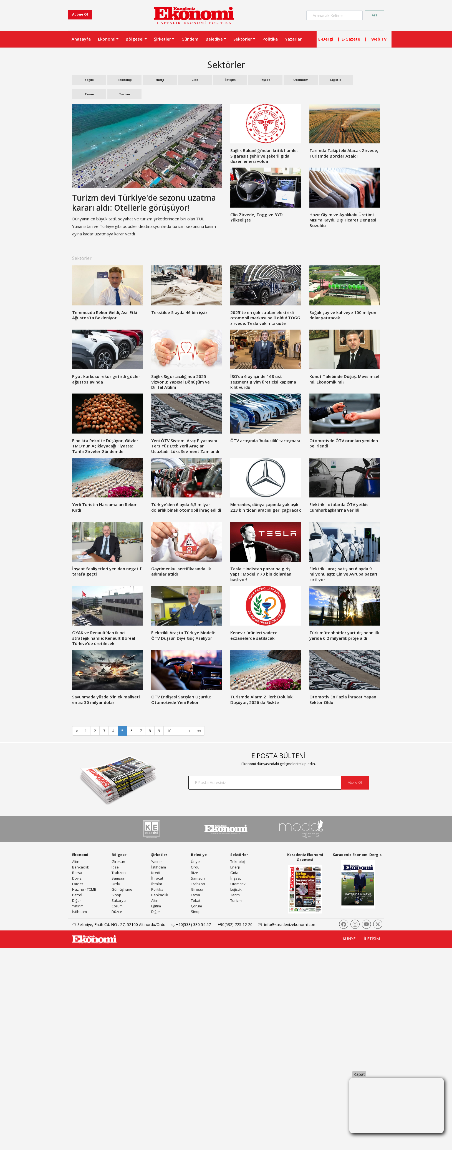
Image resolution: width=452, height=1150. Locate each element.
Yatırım (78, 905)
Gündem (189, 39)
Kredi (155, 872)
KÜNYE (349, 938)
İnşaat (265, 80)
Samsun (118, 878)
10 (169, 730)
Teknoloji (124, 80)
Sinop (116, 894)
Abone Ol (80, 14)
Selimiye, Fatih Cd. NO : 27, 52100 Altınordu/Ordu (116, 924)
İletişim (230, 80)
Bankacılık (80, 867)
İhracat (157, 878)
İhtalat (156, 883)
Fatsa (195, 894)
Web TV (379, 39)
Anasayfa (81, 39)
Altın (75, 861)
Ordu (116, 883)
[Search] (334, 15)
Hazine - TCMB (84, 889)
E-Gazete (351, 39)
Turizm (124, 94)
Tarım (89, 94)
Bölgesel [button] (134, 39)
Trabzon (119, 872)
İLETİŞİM (372, 938)
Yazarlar (293, 39)
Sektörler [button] (242, 39)
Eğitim (156, 905)
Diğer (76, 900)
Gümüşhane (122, 889)
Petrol (77, 894)
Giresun (118, 861)
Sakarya (119, 900)
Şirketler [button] (162, 39)
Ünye (195, 861)
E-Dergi (325, 39)
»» (199, 730)
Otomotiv (300, 80)
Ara (374, 15)
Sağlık (89, 80)
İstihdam (79, 911)
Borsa (77, 872)
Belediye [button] (214, 39)
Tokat (195, 900)
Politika (270, 39)
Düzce (117, 911)
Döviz (77, 878)
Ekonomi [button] (106, 39)
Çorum (117, 905)
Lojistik (335, 80)
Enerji (159, 80)
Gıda (194, 80)
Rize (115, 867)
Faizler (77, 883)
